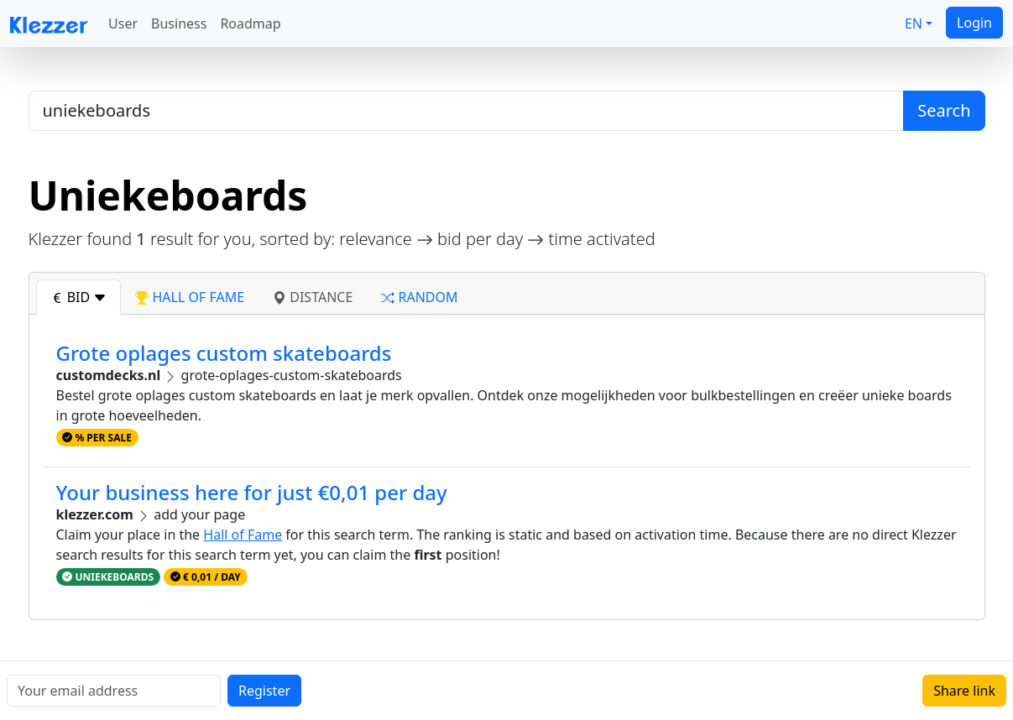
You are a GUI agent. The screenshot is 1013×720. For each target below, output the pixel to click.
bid (78, 297)
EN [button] (913, 23)
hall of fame (189, 297)
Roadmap (250, 23)
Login (974, 22)
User (123, 23)
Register (264, 690)
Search (943, 110)
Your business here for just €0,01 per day (251, 492)
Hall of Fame (242, 534)
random (419, 297)
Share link (964, 690)
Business (178, 23)
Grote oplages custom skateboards (224, 353)
